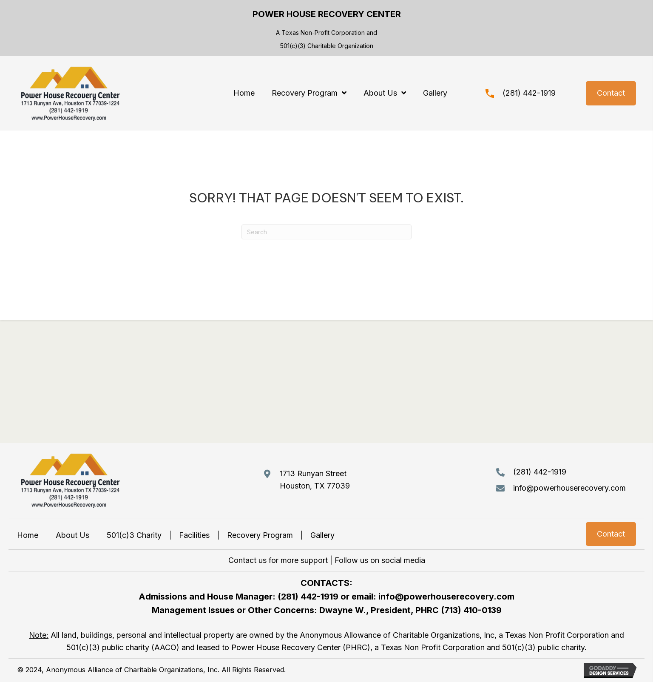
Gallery (322, 535)
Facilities (194, 535)
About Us (72, 535)
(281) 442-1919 (529, 92)
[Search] (326, 231)
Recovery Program (260, 535)
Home (27, 535)
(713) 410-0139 (471, 610)
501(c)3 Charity (134, 535)
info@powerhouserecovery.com (569, 487)
